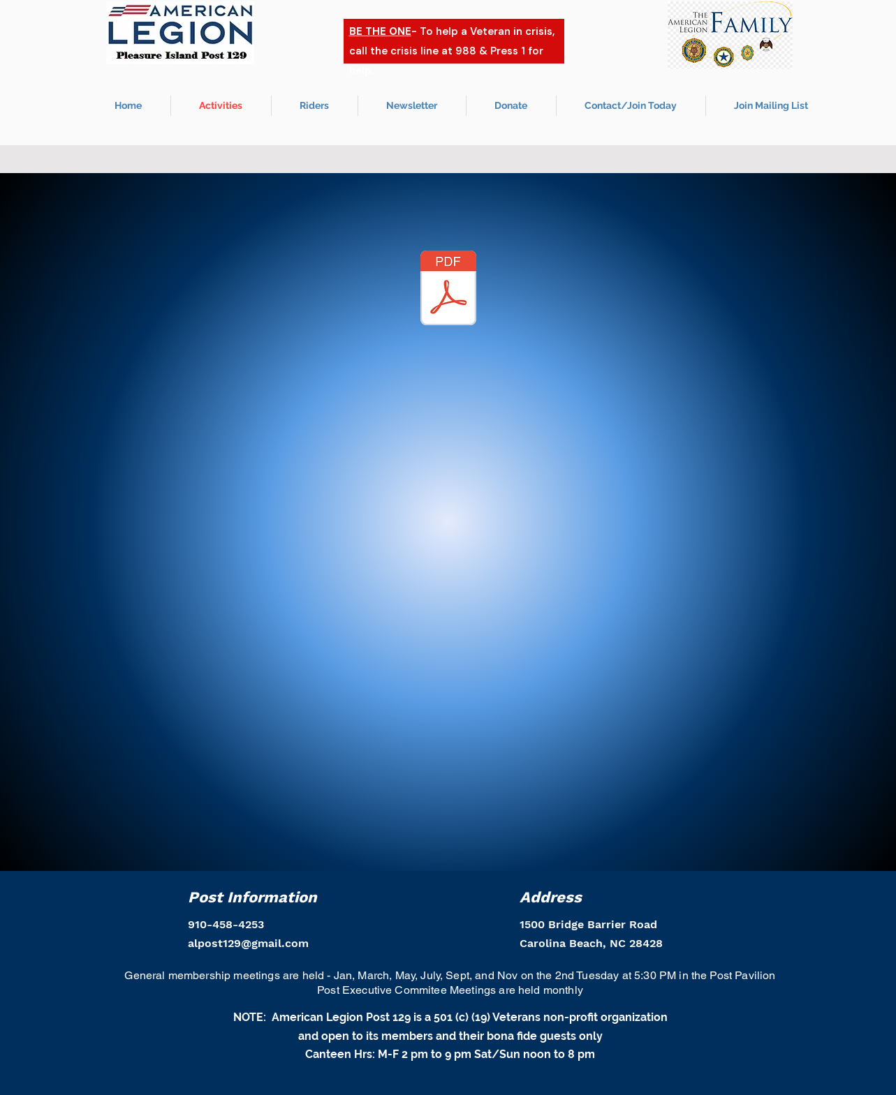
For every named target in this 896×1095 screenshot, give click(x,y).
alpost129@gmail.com (248, 943)
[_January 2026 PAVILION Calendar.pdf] (448, 289)
